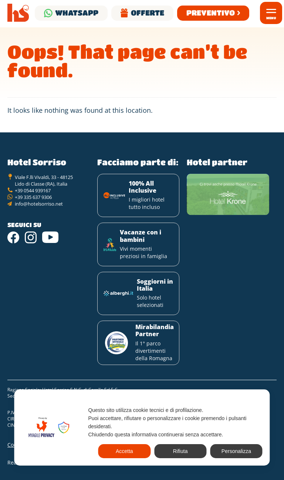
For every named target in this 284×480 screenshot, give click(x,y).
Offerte (147, 13)
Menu (271, 18)
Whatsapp (76, 13)
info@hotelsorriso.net (39, 203)
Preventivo (210, 13)
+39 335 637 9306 (33, 197)
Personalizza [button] (236, 451)
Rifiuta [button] (180, 451)
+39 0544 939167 (33, 190)
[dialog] (142, 427)
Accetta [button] (124, 451)
